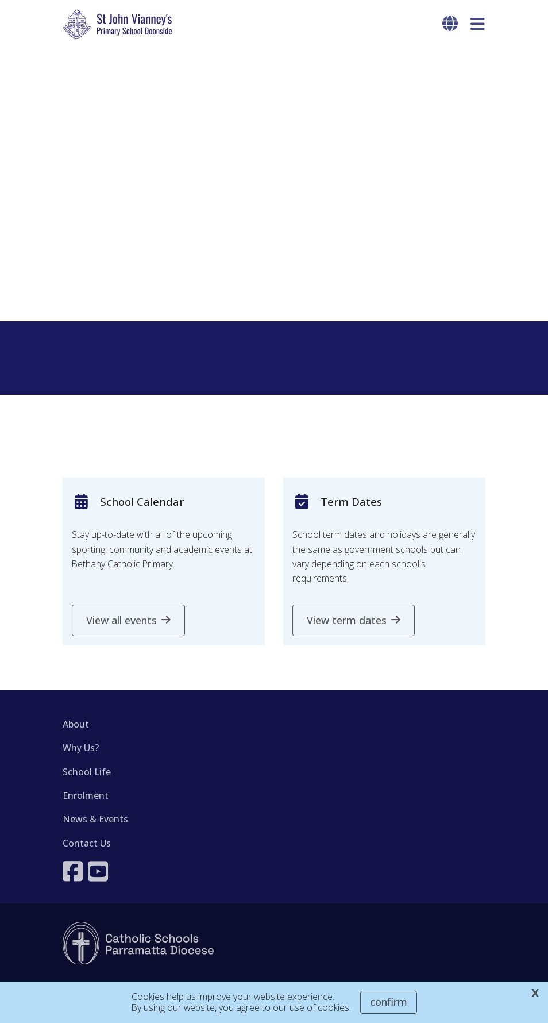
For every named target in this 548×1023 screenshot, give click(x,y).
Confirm (388, 1002)
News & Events (95, 819)
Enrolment (86, 795)
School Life (87, 772)
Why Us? (81, 747)
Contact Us (87, 843)
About (76, 724)
